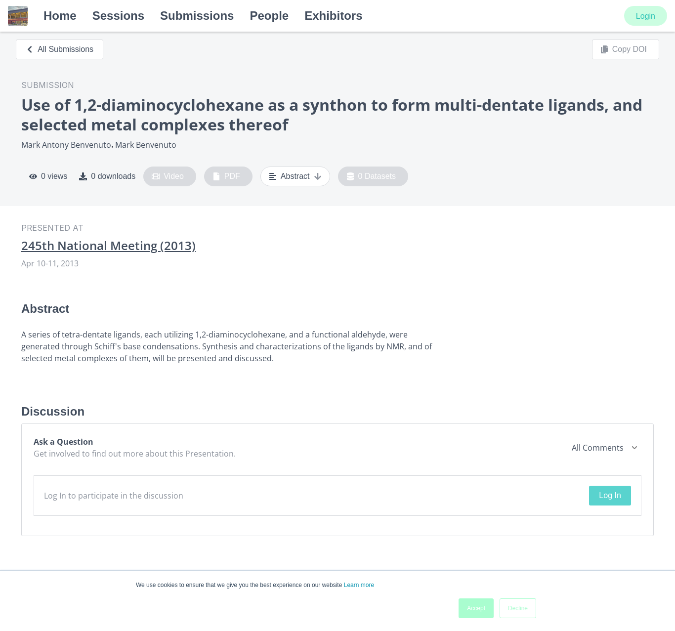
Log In (610, 495)
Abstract (295, 176)
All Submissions (59, 49)
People (269, 15)
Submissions (197, 15)
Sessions (118, 15)
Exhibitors (333, 15)
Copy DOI (623, 49)
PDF (226, 176)
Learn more (359, 585)
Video (168, 176)
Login (645, 16)
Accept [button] (476, 608)
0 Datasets (371, 176)
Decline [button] (518, 608)
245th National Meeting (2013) (108, 245)
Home (60, 15)
